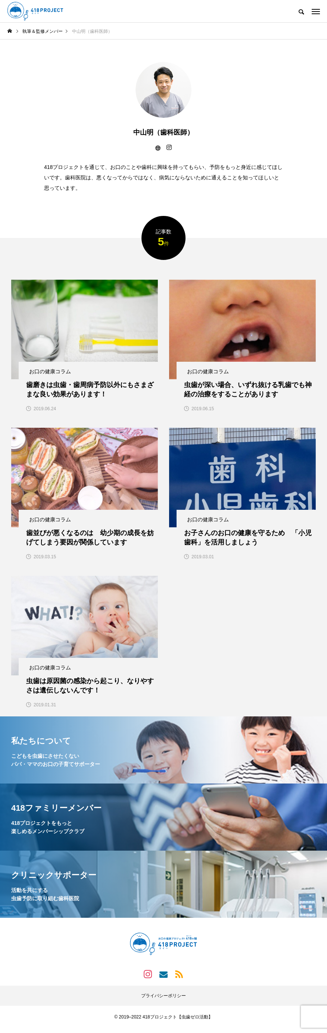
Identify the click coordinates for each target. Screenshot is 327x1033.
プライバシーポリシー (163, 1000)
